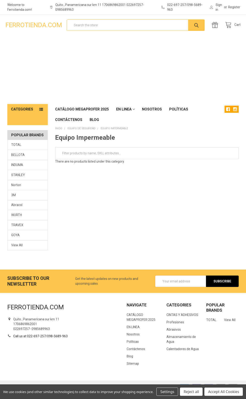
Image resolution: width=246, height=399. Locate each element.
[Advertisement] (123, 75)
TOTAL (16, 150)
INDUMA (17, 170)
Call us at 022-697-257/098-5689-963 (40, 341)
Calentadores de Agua (182, 354)
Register (234, 7)
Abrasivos (173, 335)
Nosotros (152, 114)
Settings (167, 391)
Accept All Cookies (223, 391)
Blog (94, 125)
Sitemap (133, 369)
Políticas (178, 114)
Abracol (16, 210)
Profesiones (175, 327)
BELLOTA (18, 160)
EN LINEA (125, 114)
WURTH (16, 220)
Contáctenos (68, 125)
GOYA (15, 241)
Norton (16, 190)
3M (13, 200)
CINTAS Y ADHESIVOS (182, 320)
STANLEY (18, 180)
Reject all (191, 391)
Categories (22, 114)
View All (17, 251)
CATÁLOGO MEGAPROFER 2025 (82, 114)
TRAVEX (17, 231)
